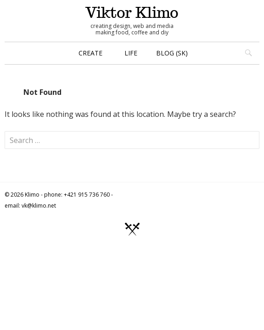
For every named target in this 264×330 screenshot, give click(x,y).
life (130, 53)
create (90, 53)
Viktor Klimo (132, 12)
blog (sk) (172, 53)
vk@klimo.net (39, 205)
